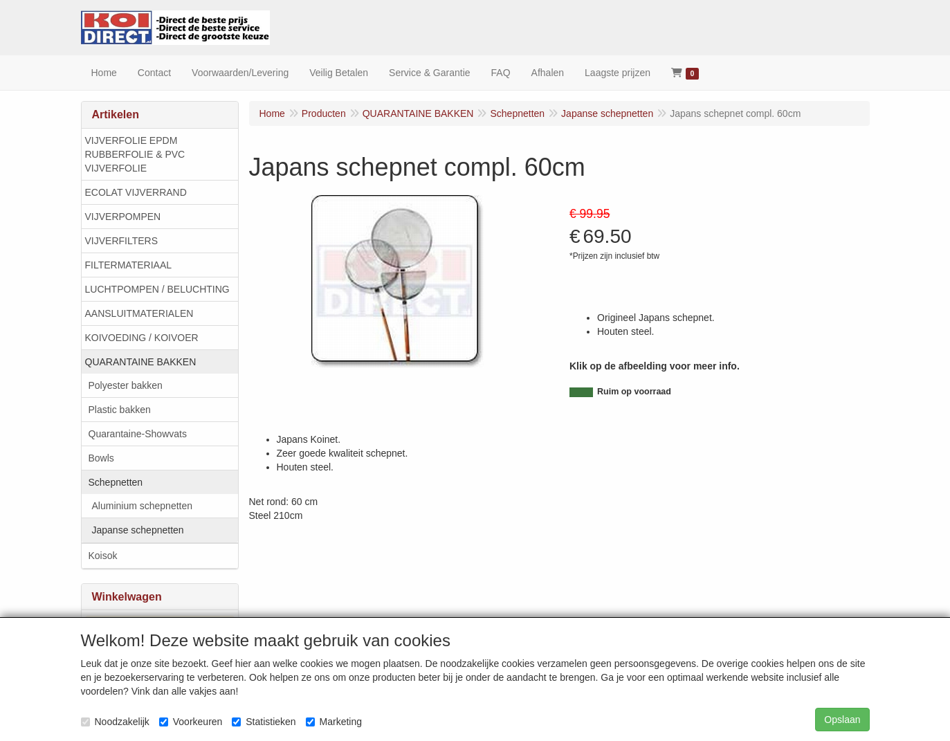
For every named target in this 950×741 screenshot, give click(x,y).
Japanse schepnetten (138, 530)
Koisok (103, 555)
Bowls (101, 458)
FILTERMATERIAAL (128, 265)
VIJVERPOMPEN (123, 216)
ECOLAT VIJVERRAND (136, 192)
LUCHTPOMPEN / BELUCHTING (157, 289)
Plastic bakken (120, 409)
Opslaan (842, 719)
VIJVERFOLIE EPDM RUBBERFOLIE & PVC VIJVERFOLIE (135, 154)
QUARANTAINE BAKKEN (141, 361)
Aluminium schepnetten (142, 505)
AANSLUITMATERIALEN (139, 313)
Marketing (334, 721)
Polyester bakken (126, 385)
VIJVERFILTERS (121, 240)
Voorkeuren (191, 721)
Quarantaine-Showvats (138, 433)
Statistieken (263, 721)
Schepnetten (116, 482)
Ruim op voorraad (634, 391)
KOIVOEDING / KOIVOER (142, 337)
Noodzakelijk (115, 721)
